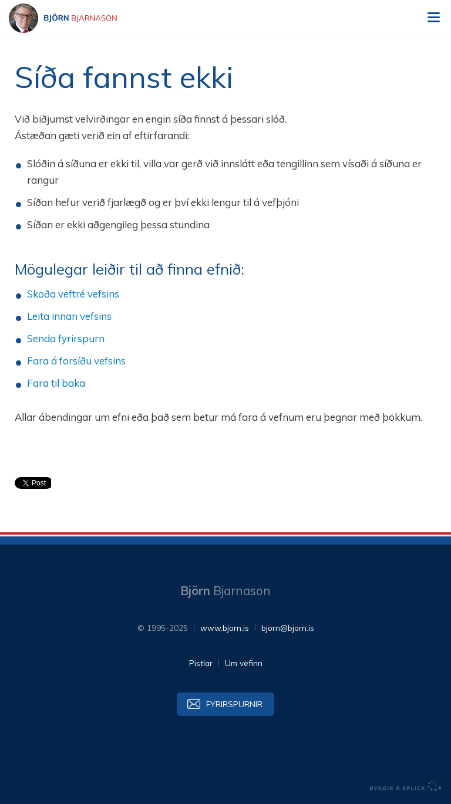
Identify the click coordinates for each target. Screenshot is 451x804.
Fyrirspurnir (234, 704)
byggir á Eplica (405, 786)
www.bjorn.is (224, 628)
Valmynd (433, 17)
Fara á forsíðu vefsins (76, 360)
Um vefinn (243, 663)
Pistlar (201, 663)
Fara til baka (56, 383)
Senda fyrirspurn (66, 338)
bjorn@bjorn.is (287, 628)
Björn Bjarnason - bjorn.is (73, 18)
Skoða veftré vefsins (73, 294)
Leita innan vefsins (69, 316)
